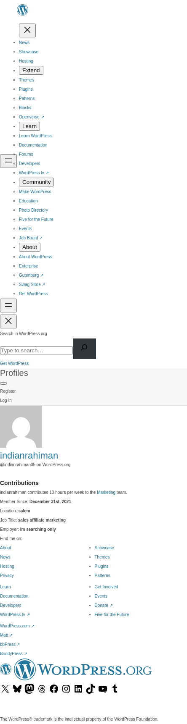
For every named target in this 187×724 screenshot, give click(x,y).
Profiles (14, 373)
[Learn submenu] (29, 126)
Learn (5, 587)
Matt (6, 635)
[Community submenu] (36, 182)
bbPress (10, 644)
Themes (102, 557)
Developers (10, 605)
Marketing (106, 492)
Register (8, 391)
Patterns (102, 575)
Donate (104, 605)
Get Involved (106, 587)
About (5, 548)
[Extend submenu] (31, 70)
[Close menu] (27, 30)
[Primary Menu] (3, 383)
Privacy (7, 575)
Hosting (7, 566)
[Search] (84, 348)
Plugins (102, 566)
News (5, 557)
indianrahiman (29, 455)
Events (101, 596)
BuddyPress (13, 653)
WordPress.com (17, 626)
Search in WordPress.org (23, 333)
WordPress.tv (15, 614)
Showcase (104, 548)
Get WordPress (14, 363)
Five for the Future (112, 614)
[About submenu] (29, 247)
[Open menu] (8, 161)
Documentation (14, 596)
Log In (6, 400)
